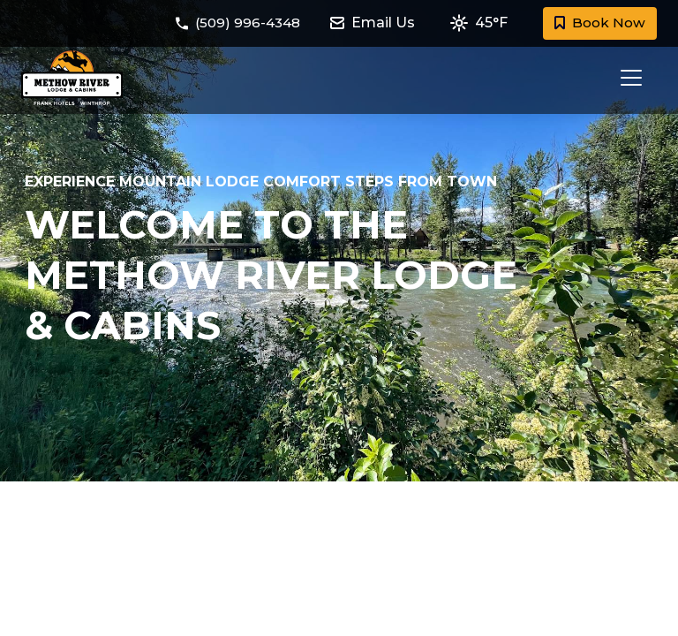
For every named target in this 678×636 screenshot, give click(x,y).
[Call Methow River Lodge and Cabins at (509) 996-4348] (238, 24)
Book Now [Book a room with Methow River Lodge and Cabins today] (598, 23)
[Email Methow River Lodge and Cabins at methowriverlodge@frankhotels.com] (380, 24)
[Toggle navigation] (626, 77)
